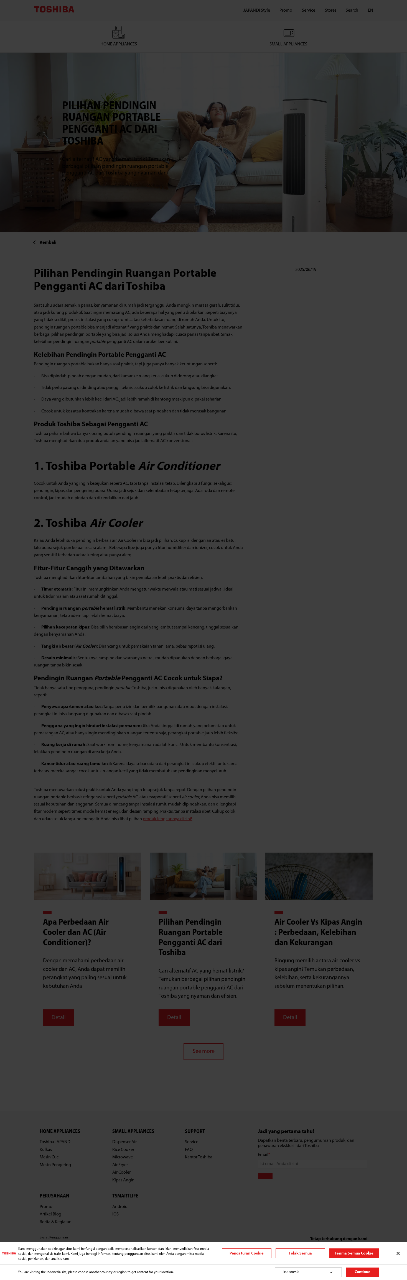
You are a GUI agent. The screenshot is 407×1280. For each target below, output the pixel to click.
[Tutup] (398, 1253)
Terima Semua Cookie (354, 1253)
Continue (362, 1272)
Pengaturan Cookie (247, 1253)
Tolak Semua (300, 1253)
